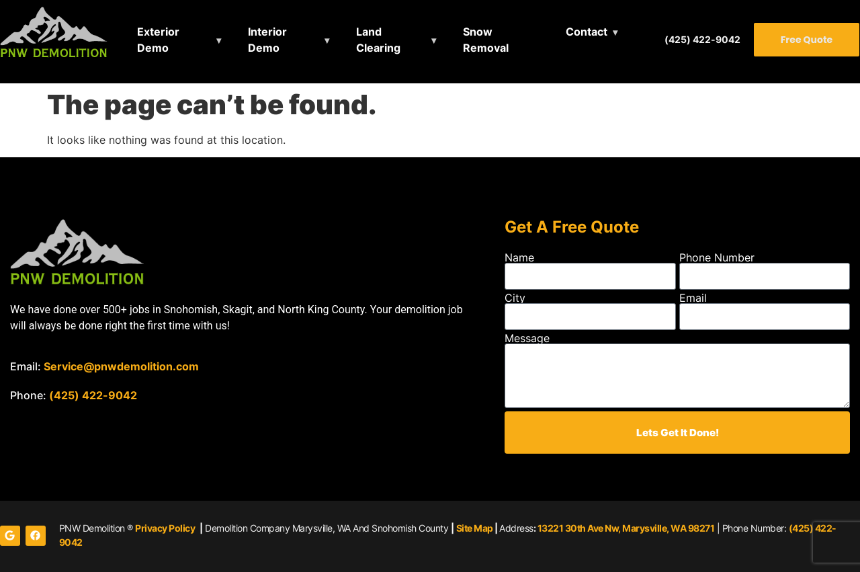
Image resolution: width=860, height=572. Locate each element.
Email (693, 297)
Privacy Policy (165, 528)
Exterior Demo (158, 39)
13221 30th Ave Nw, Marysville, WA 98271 (626, 528)
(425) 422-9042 (702, 39)
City (515, 297)
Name (519, 257)
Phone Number (717, 257)
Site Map (474, 528)
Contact (586, 31)
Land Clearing (378, 39)
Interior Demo (267, 39)
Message (527, 338)
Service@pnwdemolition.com (121, 366)
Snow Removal (486, 39)
